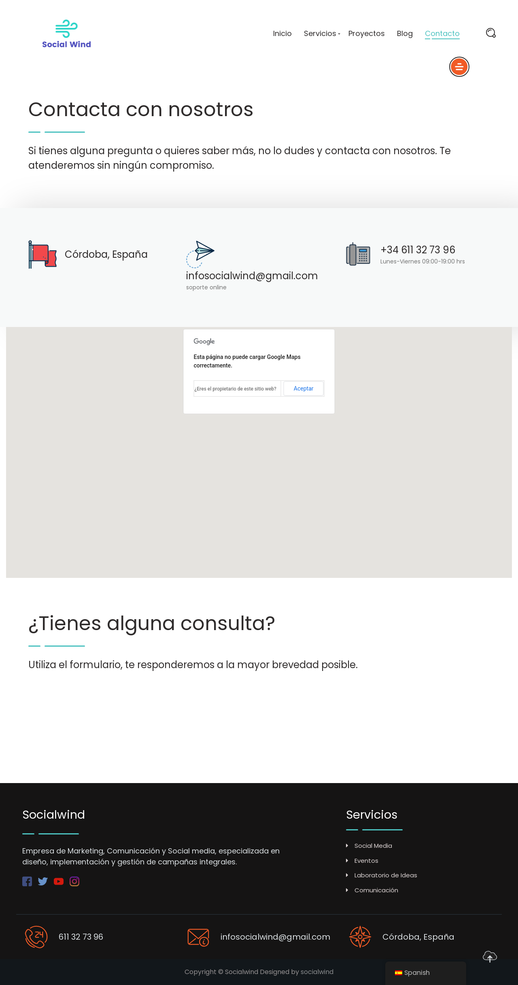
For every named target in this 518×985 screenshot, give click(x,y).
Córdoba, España (106, 254)
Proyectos (366, 33)
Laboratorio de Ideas (381, 875)
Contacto (442, 33)
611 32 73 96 (81, 937)
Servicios (320, 33)
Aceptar (304, 388)
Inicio (282, 33)
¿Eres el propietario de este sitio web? (235, 389)
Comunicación (372, 890)
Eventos (362, 860)
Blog (405, 33)
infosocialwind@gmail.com (252, 275)
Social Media (369, 845)
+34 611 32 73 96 (417, 250)
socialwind (317, 972)
